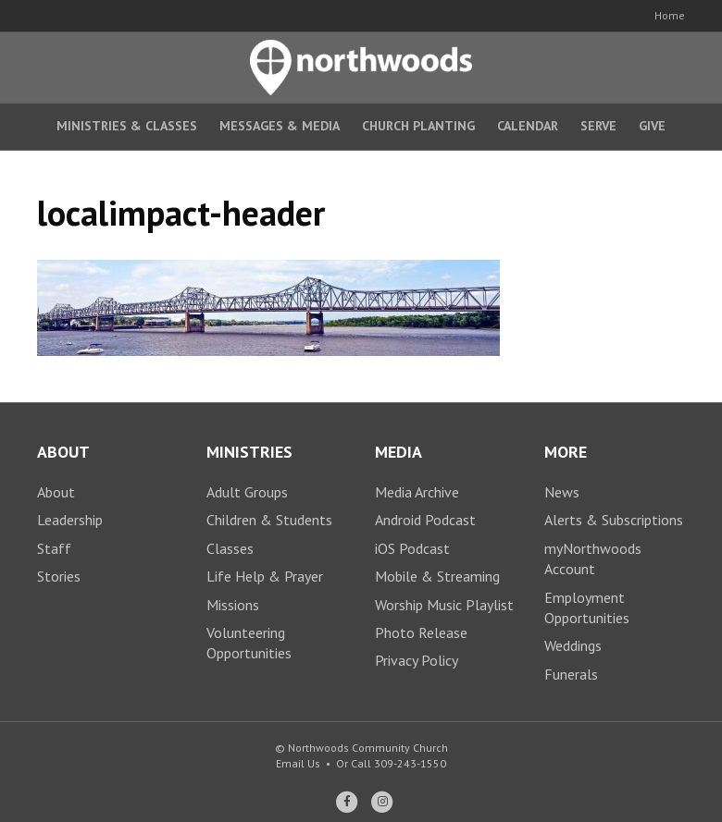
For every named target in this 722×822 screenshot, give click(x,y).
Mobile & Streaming (437, 576)
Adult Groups (247, 492)
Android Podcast (425, 519)
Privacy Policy (416, 660)
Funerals (571, 674)
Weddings (573, 645)
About (56, 492)
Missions (232, 604)
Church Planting (418, 125)
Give (652, 125)
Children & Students (269, 519)
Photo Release (421, 632)
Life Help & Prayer (264, 576)
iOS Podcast (412, 548)
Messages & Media (279, 125)
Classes (230, 548)
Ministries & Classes (126, 125)
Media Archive (417, 492)
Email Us (298, 763)
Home (669, 15)
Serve (598, 125)
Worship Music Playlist (444, 604)
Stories (59, 576)
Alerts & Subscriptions (613, 519)
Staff (54, 548)
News (561, 492)
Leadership (70, 519)
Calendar (527, 125)
